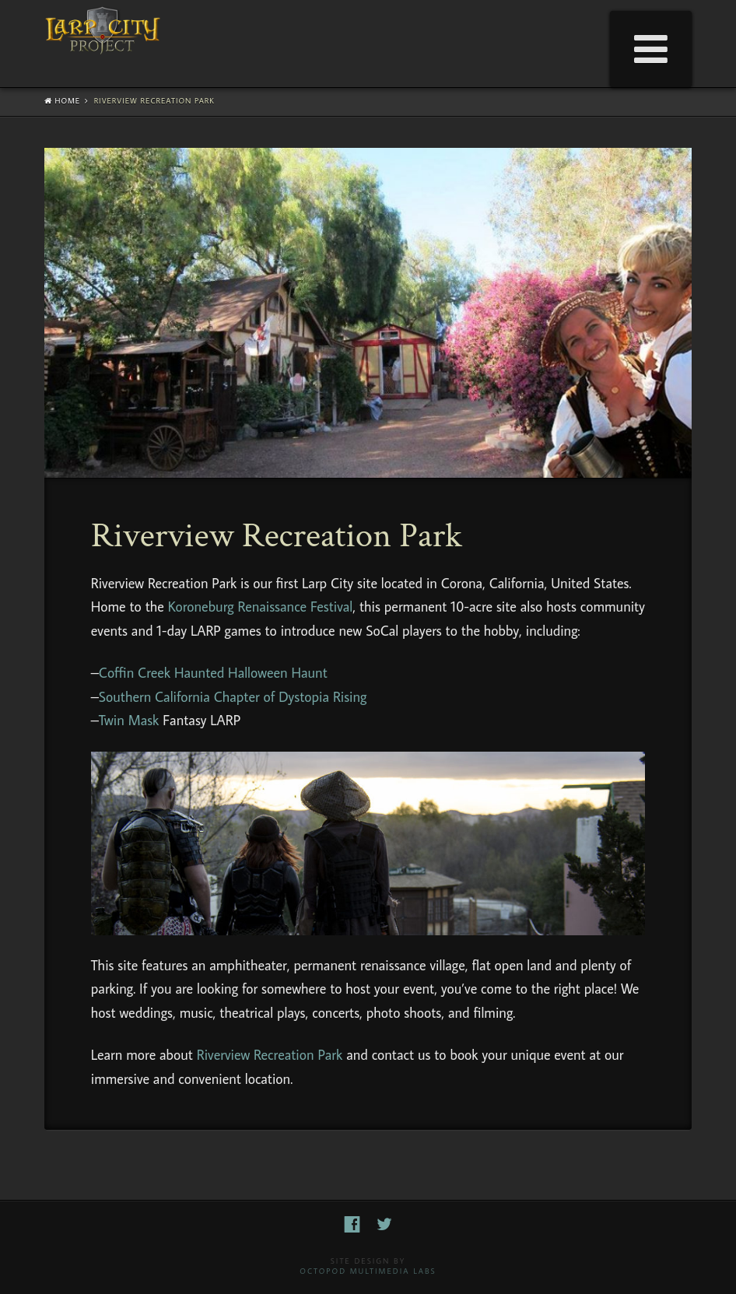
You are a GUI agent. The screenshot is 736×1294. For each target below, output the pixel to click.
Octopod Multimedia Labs (368, 1271)
